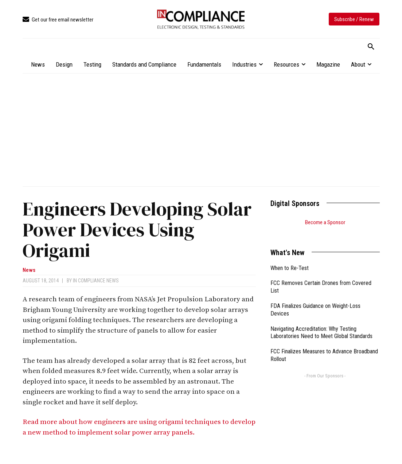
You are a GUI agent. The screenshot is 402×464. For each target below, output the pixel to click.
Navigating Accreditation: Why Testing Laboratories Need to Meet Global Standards (321, 323)
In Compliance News (96, 280)
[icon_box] (58, 20)
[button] (371, 47)
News (29, 270)
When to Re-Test (289, 258)
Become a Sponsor (325, 222)
